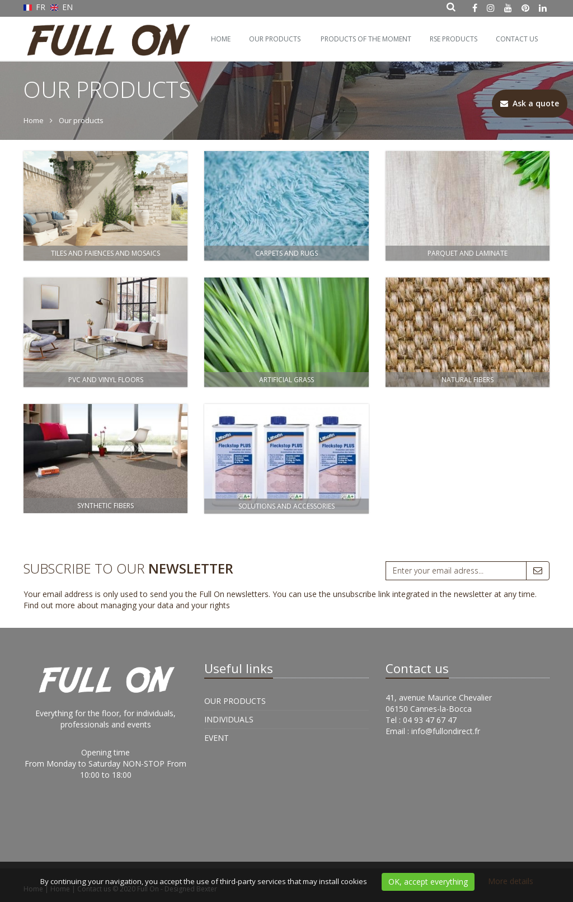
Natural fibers (468, 379)
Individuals (228, 719)
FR (36, 7)
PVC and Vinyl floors (105, 379)
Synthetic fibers (105, 505)
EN (61, 7)
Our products (274, 39)
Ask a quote (529, 103)
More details (510, 881)
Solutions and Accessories (286, 506)
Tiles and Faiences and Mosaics (105, 253)
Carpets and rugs (286, 253)
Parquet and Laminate (468, 253)
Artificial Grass (286, 379)
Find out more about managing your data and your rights (127, 605)
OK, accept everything (428, 881)
